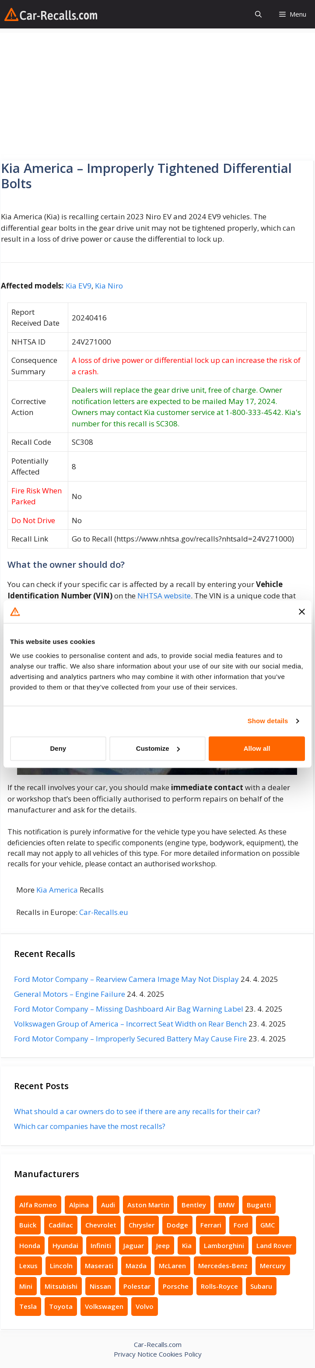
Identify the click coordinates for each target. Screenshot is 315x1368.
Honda (29, 1245)
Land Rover (274, 1245)
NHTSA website (164, 596)
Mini (25, 1286)
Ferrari (210, 1224)
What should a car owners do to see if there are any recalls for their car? (137, 1111)
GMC (267, 1224)
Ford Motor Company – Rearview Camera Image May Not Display (126, 979)
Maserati (99, 1265)
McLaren (172, 1265)
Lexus (28, 1265)
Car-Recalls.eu (103, 912)
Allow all (257, 748)
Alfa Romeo (38, 1204)
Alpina (79, 1204)
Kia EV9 (78, 286)
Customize (158, 748)
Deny (58, 748)
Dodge (177, 1224)
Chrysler (141, 1224)
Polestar (136, 1286)
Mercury (273, 1265)
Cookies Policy (180, 1354)
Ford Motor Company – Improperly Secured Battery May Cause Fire (130, 1039)
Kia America (57, 890)
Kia (187, 1245)
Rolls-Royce (219, 1286)
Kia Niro (109, 286)
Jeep (163, 1245)
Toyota (61, 1306)
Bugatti (259, 1204)
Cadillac (61, 1224)
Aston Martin (148, 1204)
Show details (268, 720)
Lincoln (61, 1265)
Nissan (100, 1286)
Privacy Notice (135, 1354)
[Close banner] (302, 611)
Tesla (28, 1306)
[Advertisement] (157, 94)
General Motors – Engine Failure (69, 994)
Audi (108, 1204)
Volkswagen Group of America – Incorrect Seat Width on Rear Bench (130, 1024)
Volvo (145, 1306)
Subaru (261, 1286)
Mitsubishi (61, 1286)
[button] (258, 14)
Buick (27, 1224)
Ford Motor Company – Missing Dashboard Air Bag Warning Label (128, 1009)
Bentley (194, 1204)
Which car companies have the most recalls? (89, 1126)
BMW (226, 1204)
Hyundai (65, 1245)
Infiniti (101, 1245)
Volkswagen (104, 1306)
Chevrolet (100, 1224)
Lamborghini (224, 1245)
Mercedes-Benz (223, 1265)
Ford (241, 1224)
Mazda (136, 1265)
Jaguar (133, 1245)
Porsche (176, 1286)
